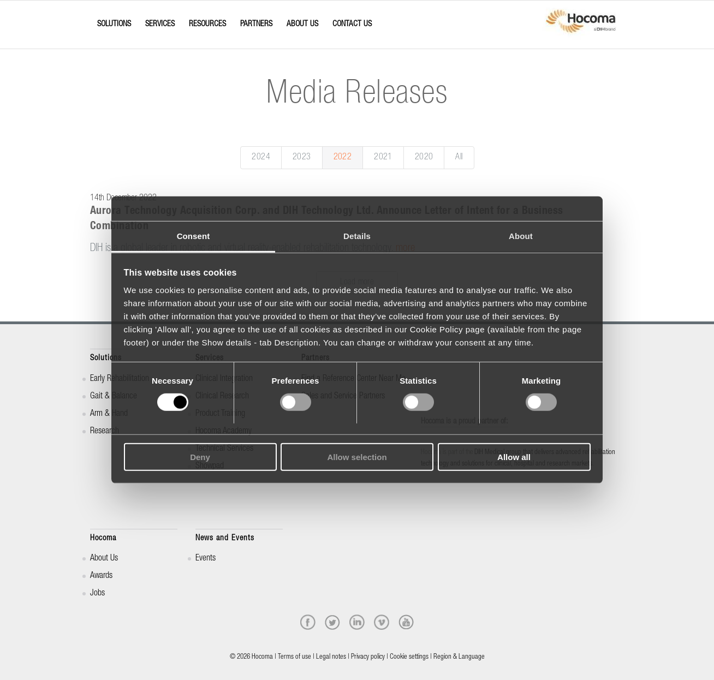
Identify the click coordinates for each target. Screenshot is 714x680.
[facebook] (308, 622)
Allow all (514, 457)
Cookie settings (409, 657)
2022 (343, 157)
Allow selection (356, 457)
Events (205, 558)
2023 (302, 157)
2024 (261, 157)
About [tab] (521, 236)
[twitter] (332, 622)
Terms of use (294, 657)
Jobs (97, 593)
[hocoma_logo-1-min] (580, 25)
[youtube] (406, 622)
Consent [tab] (193, 236)
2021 (383, 157)
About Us (104, 558)
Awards (101, 576)
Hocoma (103, 538)
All (458, 157)
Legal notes (331, 657)
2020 (424, 157)
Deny (200, 457)
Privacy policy (368, 657)
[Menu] (93, 14)
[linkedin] (357, 622)
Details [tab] (357, 236)
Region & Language (459, 657)
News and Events (224, 538)
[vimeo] (381, 622)
